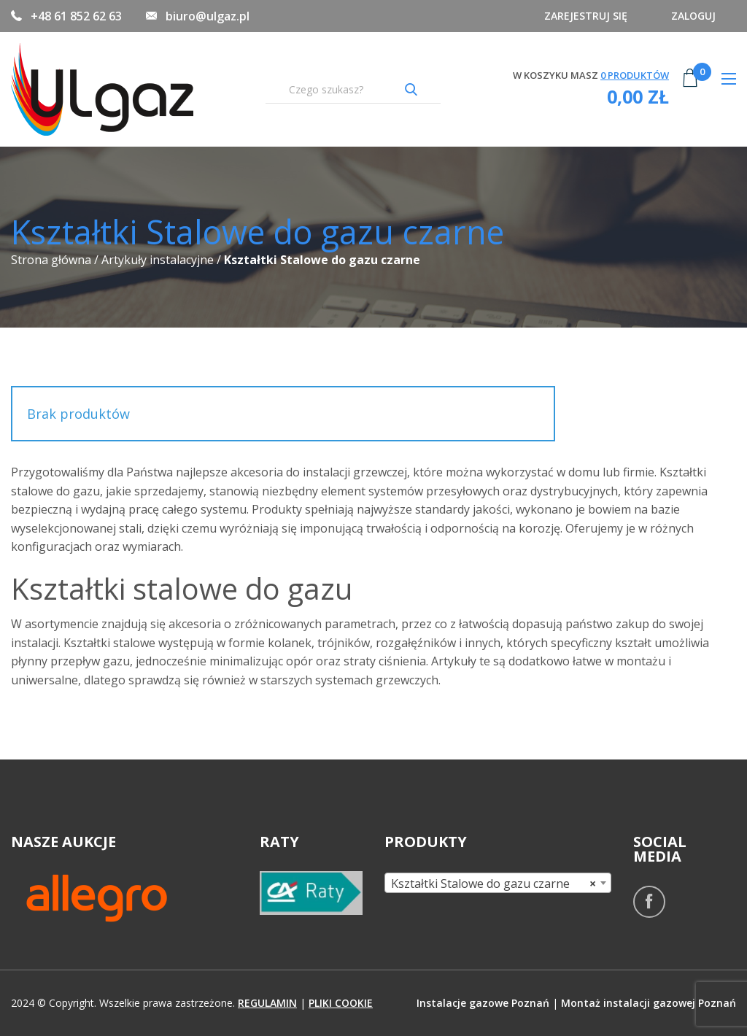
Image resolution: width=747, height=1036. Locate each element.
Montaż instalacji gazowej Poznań (648, 1003)
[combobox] (497, 883)
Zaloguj (692, 16)
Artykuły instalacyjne (157, 260)
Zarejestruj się (581, 16)
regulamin (267, 1003)
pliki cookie (341, 1003)
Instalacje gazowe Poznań (483, 1003)
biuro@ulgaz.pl (207, 16)
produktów (634, 75)
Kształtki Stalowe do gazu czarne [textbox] (493, 883)
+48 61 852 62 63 (76, 16)
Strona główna (51, 260)
